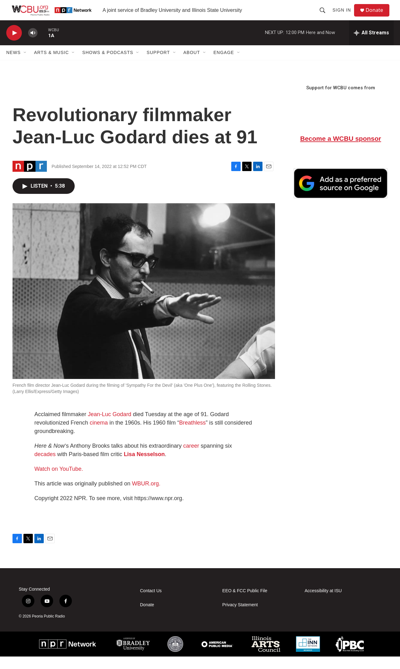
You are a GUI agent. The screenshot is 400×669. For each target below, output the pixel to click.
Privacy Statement (240, 617)
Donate (378, 16)
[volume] (33, 45)
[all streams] (371, 45)
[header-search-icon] (325, 16)
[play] (14, 45)
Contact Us (151, 603)
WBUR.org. (146, 496)
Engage (223, 64)
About (191, 64)
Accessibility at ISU (323, 603)
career (191, 458)
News (13, 64)
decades (45, 466)
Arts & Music (51, 64)
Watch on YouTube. (58, 481)
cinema (99, 435)
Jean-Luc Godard (108, 426)
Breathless (192, 435)
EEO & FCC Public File (244, 603)
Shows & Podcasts (107, 64)
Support (158, 64)
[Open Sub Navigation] (25, 64)
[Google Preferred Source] (340, 195)
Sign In (344, 16)
